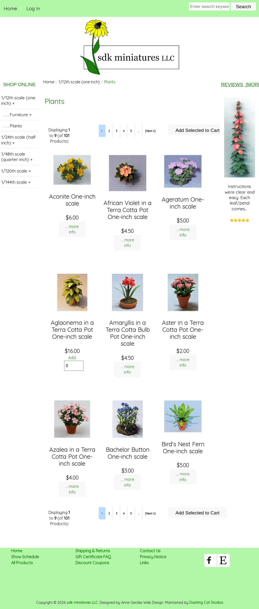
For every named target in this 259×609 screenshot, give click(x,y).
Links (144, 562)
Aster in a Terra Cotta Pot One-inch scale (183, 329)
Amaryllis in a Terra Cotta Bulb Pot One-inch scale (127, 333)
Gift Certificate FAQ (93, 556)
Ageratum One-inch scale (183, 203)
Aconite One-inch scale (72, 200)
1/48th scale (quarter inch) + (17, 156)
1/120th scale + (16, 170)
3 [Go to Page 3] (116, 131)
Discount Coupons (92, 562)
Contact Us (150, 550)
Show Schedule (25, 556)
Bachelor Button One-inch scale (128, 453)
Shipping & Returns (92, 550)
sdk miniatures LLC (82, 602)
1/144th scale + (16, 182)
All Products (22, 562)
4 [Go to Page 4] (123, 131)
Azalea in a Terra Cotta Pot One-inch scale (72, 456)
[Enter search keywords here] (209, 6)
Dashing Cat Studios (206, 602)
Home (10, 8)
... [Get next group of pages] (138, 131)
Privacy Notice (153, 556)
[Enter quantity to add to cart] (74, 365)
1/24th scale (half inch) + (18, 139)
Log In (33, 8)
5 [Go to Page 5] (131, 131)
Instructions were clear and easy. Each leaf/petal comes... (239, 154)
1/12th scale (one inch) (79, 81)
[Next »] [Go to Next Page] (150, 131)
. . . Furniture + (16, 114)
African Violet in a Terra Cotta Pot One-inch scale (128, 210)
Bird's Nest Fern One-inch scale (183, 447)
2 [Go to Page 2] (109, 131)
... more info (72, 229)
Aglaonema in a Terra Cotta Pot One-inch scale (72, 329)
